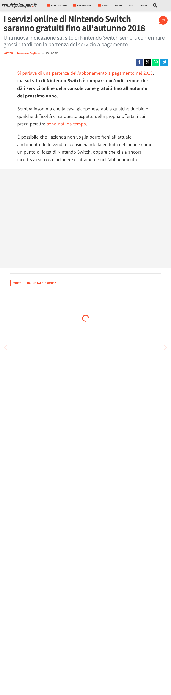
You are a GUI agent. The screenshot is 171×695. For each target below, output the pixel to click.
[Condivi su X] (147, 62)
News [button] (103, 5)
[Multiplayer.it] (19, 5)
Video (118, 5)
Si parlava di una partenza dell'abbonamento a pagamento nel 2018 (85, 73)
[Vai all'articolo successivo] (5, 347)
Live (130, 5)
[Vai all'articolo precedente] (165, 347)
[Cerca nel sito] (155, 5)
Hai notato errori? (41, 283)
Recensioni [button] (82, 5)
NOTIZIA (8, 53)
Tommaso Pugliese (29, 53)
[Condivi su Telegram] (164, 62)
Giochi (143, 5)
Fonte (16, 283)
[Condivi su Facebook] (139, 62)
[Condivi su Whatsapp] (155, 62)
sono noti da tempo (66, 124)
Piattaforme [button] (57, 5)
